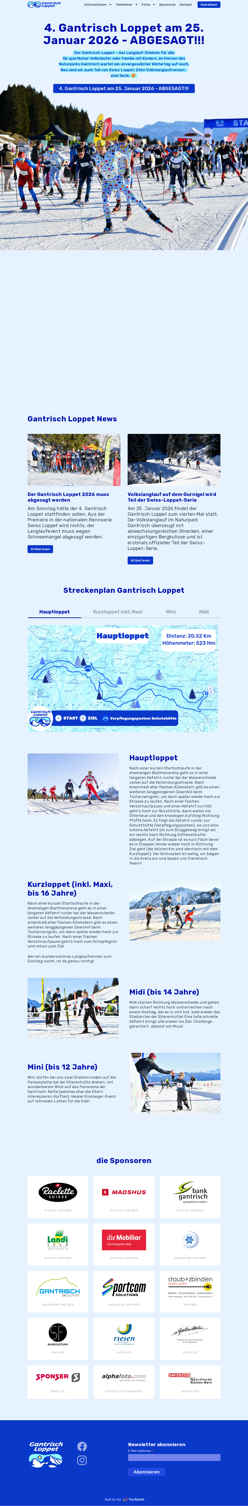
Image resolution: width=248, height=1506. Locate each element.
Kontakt (186, 4)
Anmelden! (209, 4)
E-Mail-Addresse (140, 1451)
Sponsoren (167, 4)
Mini (171, 612)
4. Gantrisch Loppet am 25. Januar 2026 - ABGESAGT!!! (124, 88)
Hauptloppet (54, 612)
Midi (204, 612)
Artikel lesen (40, 549)
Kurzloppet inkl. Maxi (117, 612)
